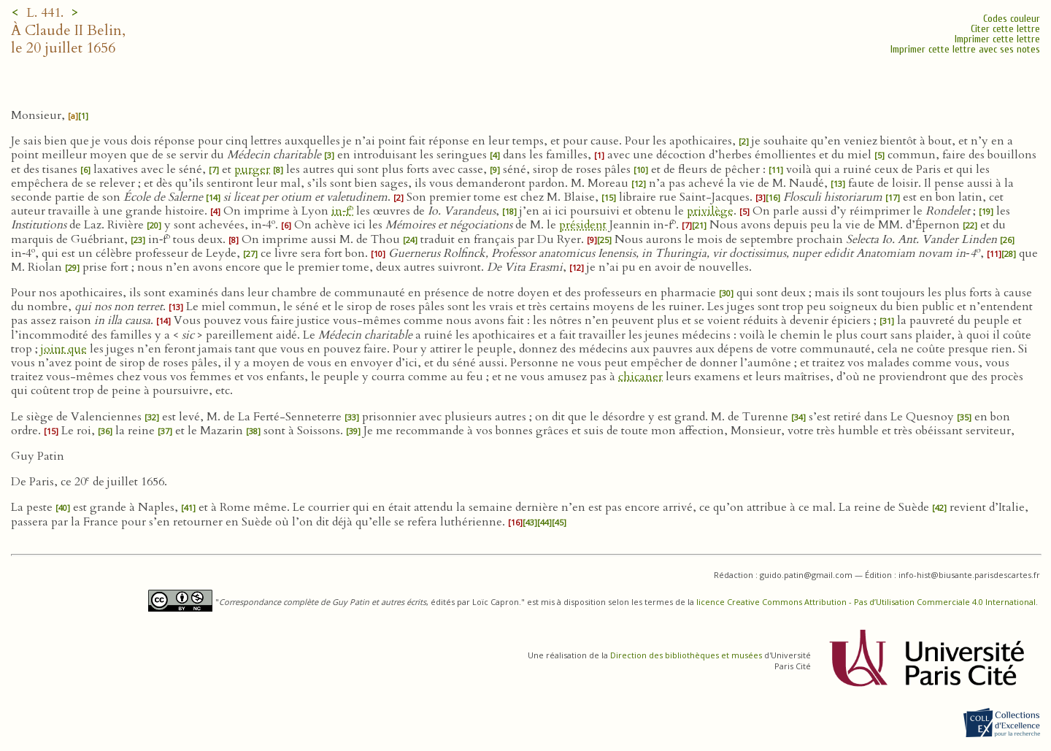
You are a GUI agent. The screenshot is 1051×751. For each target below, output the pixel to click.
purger (252, 169)
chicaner (640, 377)
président (583, 225)
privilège (710, 211)
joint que (64, 349)
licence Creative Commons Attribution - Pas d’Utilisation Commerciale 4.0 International (866, 601)
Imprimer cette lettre (997, 39)
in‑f (342, 211)
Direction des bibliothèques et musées (686, 655)
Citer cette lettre (1005, 29)
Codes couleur (1011, 18)
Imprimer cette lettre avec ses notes (965, 49)
